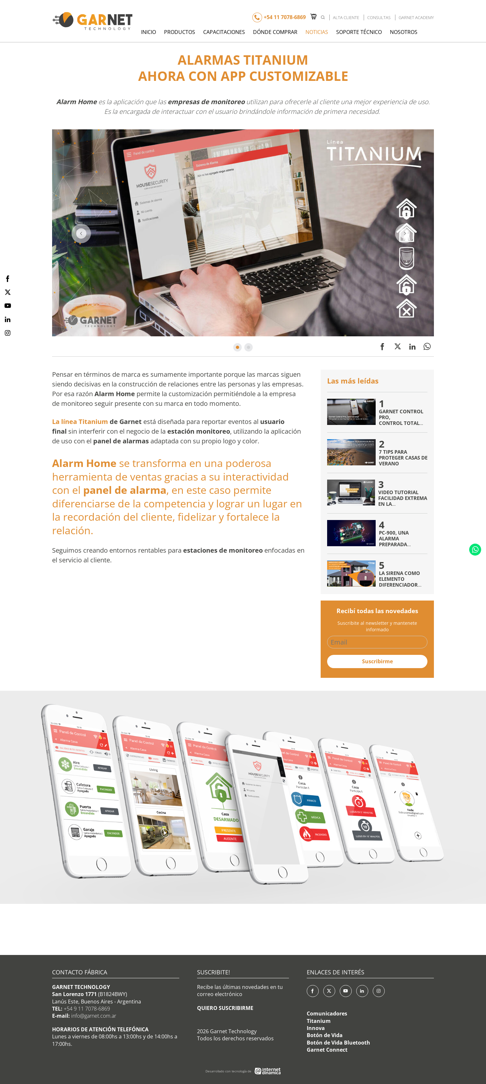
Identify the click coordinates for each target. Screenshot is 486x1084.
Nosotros (403, 32)
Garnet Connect (327, 1049)
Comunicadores (327, 1013)
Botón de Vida (325, 1035)
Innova (316, 1028)
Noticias (316, 32)
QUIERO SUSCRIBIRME (225, 1008)
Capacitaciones (224, 32)
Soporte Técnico (359, 32)
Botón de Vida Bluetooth (338, 1042)
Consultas (379, 17)
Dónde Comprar (275, 32)
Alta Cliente (346, 17)
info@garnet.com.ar (93, 1015)
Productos (179, 32)
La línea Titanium (80, 421)
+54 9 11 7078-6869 (87, 1008)
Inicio (148, 32)
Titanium (319, 1020)
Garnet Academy (416, 17)
